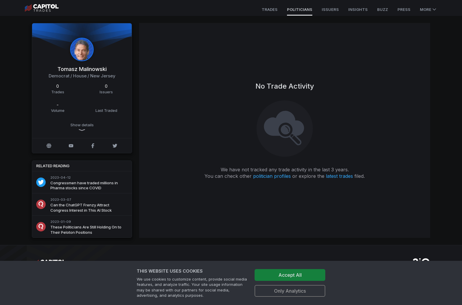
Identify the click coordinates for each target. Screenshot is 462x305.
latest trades (339, 176)
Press (403, 9)
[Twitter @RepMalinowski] (115, 146)
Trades (270, 9)
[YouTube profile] (71, 146)
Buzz (382, 9)
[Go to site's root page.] (48, 8)
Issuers (330, 9)
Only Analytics (290, 291)
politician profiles (272, 176)
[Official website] (49, 146)
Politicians (299, 9)
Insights (358, 9)
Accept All (290, 275)
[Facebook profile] (93, 146)
